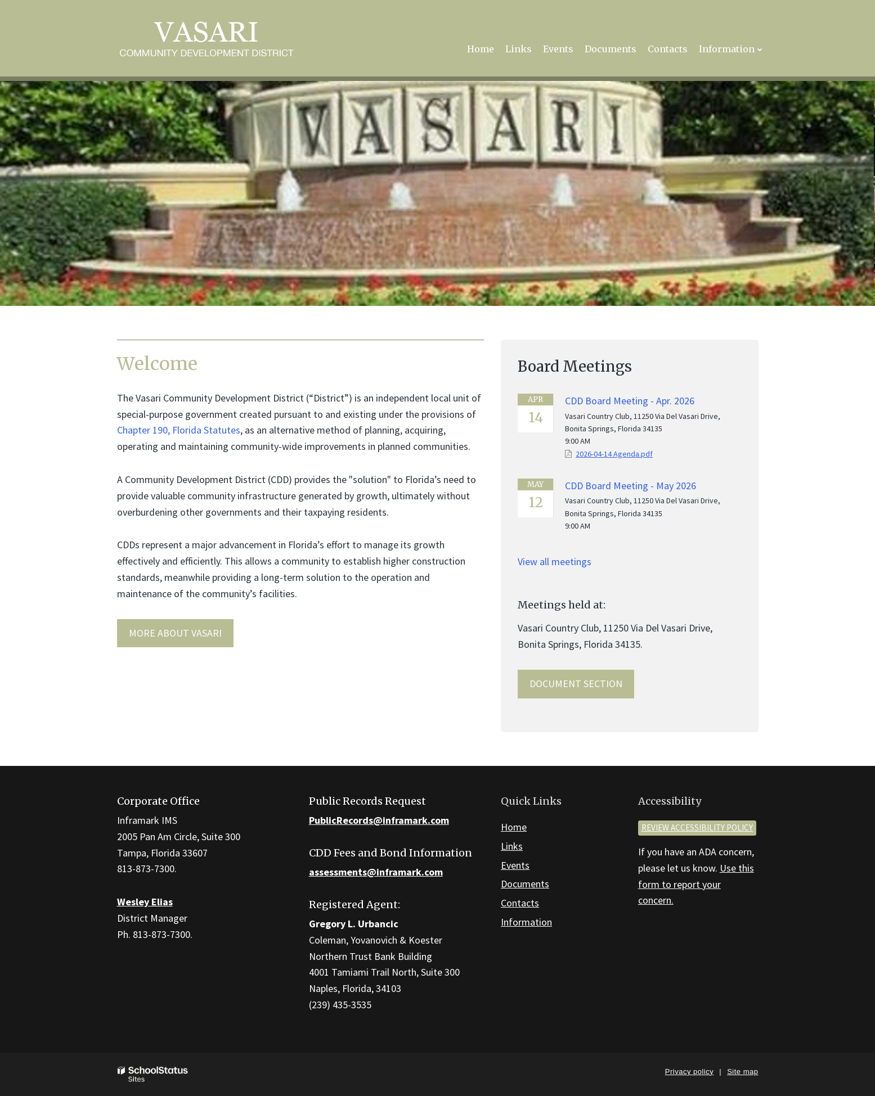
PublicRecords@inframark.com (379, 820)
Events (515, 865)
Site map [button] (742, 1071)
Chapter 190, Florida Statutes (178, 429)
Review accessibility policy (697, 827)
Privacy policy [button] (689, 1071)
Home (514, 826)
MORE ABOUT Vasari (175, 632)
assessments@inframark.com (376, 871)
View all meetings (554, 561)
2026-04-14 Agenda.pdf (614, 454)
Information (526, 921)
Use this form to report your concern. (696, 884)
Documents (525, 883)
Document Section (576, 683)
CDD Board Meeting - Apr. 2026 (629, 400)
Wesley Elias (145, 901)
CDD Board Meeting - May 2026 (630, 485)
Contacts (520, 902)
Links (512, 846)
